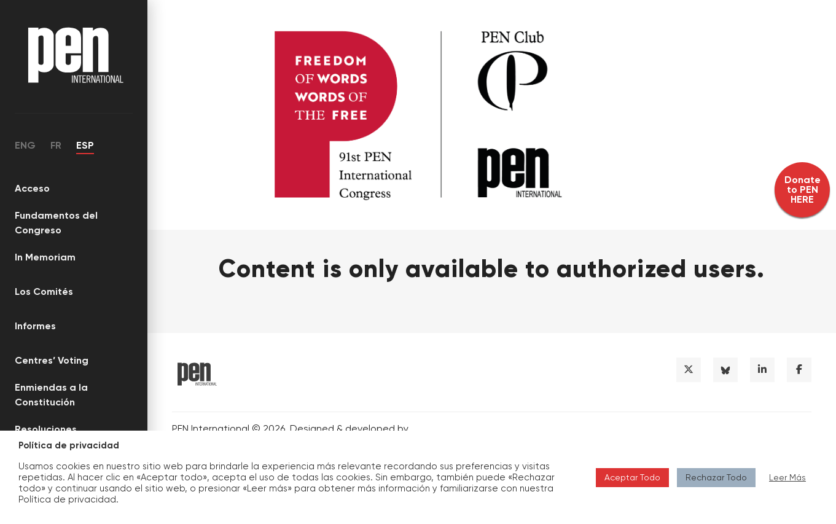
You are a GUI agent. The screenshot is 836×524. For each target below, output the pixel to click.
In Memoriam (45, 257)
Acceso (32, 188)
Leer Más (787, 477)
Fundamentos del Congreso (56, 222)
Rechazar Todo (716, 477)
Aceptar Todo (632, 477)
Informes (35, 326)
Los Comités (44, 291)
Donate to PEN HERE (802, 189)
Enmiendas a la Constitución (51, 394)
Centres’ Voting (51, 360)
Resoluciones (46, 429)
